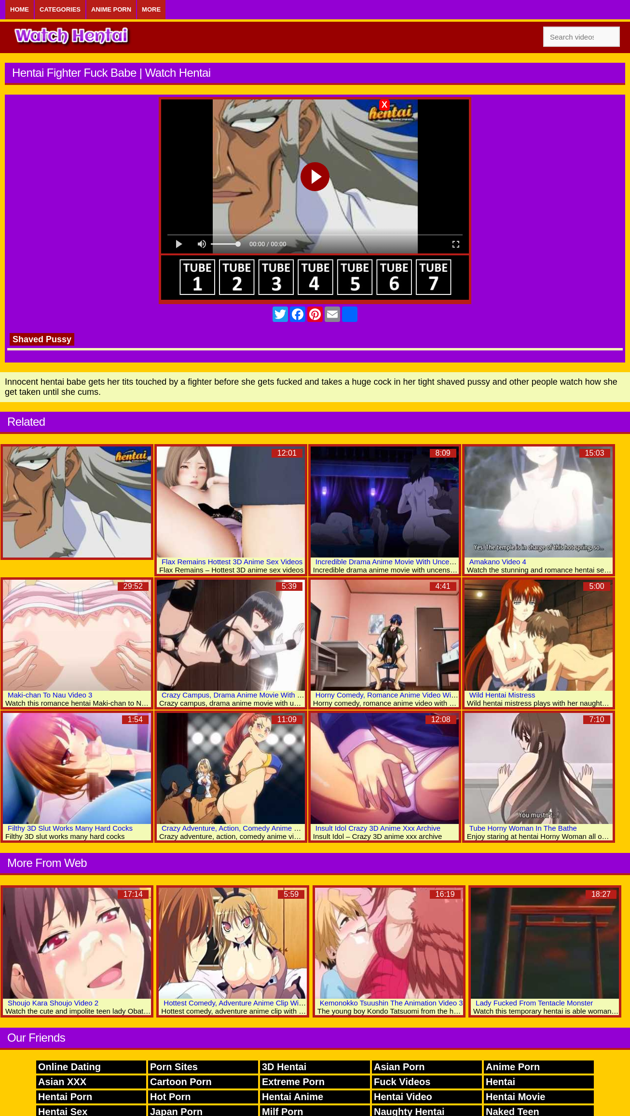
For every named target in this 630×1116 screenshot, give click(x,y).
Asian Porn (399, 1066)
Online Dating (69, 1066)
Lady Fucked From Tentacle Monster (534, 1003)
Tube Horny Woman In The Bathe (523, 828)
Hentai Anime (292, 1096)
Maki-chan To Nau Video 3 (50, 695)
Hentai (500, 1081)
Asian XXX (62, 1081)
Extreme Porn (293, 1081)
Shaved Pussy (42, 339)
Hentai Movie (515, 1096)
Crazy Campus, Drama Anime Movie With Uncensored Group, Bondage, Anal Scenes (299, 695)
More (151, 9)
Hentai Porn (65, 1096)
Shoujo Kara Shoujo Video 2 (53, 1003)
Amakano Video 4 (497, 562)
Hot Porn (170, 1096)
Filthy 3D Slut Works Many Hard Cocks (70, 828)
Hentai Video (403, 1096)
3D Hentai (284, 1066)
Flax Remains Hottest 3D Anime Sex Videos (232, 562)
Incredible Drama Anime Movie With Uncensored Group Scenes (417, 562)
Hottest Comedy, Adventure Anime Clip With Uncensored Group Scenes (279, 1003)
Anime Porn (111, 9)
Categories (60, 9)
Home (19, 9)
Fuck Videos (402, 1081)
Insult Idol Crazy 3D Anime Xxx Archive (377, 828)
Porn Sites (174, 1066)
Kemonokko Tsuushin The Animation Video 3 (391, 1003)
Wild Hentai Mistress (502, 695)
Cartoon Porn (181, 1081)
